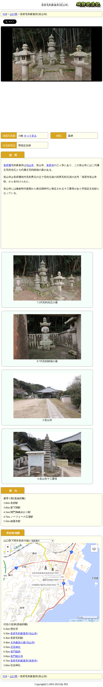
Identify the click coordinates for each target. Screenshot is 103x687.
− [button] (8, 552)
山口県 (13, 14)
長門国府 (15, 651)
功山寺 (30, 165)
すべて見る (30, 135)
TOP (5, 14)
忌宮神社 (15, 647)
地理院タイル (82, 621)
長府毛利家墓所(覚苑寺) (23, 660)
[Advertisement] (51, 107)
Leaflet (73, 621)
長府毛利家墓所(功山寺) (23, 633)
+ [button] (8, 547)
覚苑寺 (50, 165)
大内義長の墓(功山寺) (22, 642)
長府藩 (7, 165)
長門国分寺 (16, 656)
